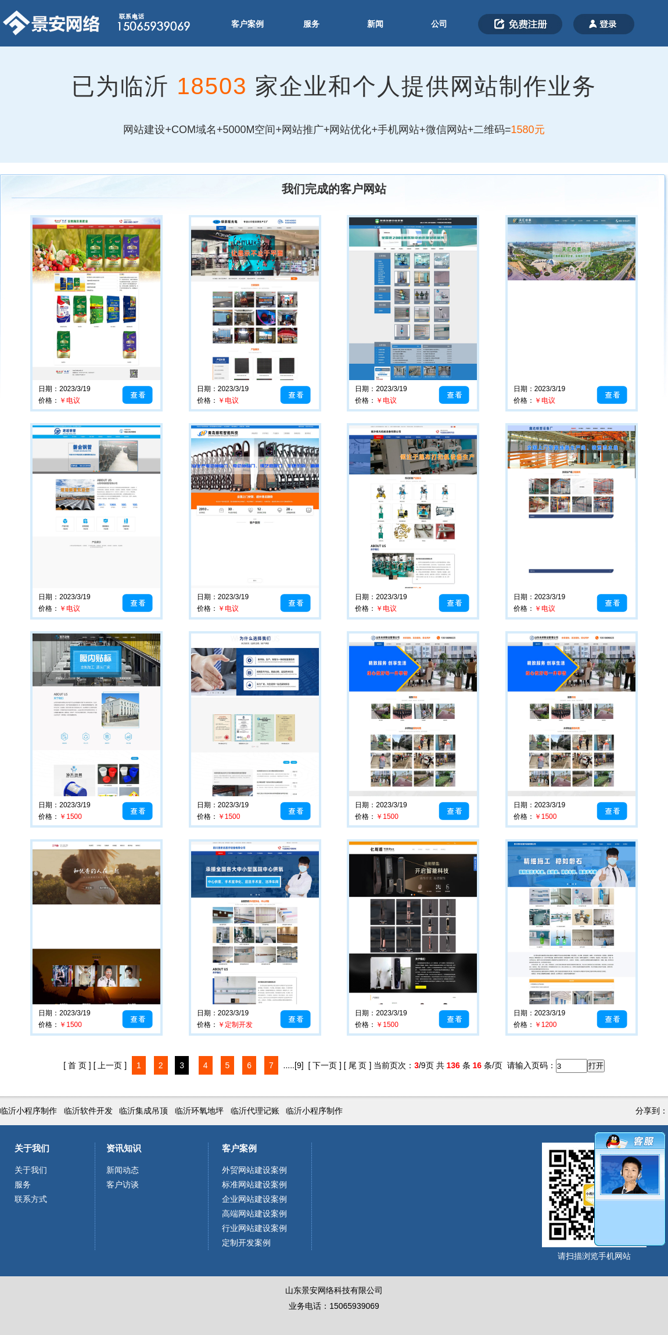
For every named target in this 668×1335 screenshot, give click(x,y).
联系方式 (31, 1199)
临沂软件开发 (88, 1110)
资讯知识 (123, 1148)
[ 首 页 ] (77, 1065)
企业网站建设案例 (254, 1199)
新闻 (375, 23)
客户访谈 (122, 1184)
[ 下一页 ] (325, 1065)
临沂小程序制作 (28, 1110)
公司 (439, 23)
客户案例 (247, 23)
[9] (299, 1065)
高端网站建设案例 (254, 1213)
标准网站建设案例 (254, 1184)
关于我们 (32, 1148)
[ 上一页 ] (110, 1065)
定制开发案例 (246, 1242)
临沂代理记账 (255, 1110)
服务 (311, 23)
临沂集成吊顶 (143, 1110)
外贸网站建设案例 (254, 1170)
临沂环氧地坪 (199, 1110)
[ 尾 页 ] (357, 1065)
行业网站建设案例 (254, 1228)
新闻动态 (122, 1170)
